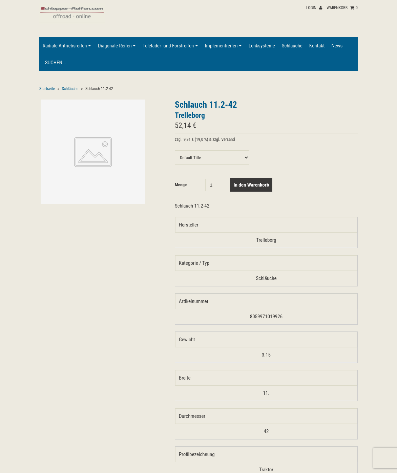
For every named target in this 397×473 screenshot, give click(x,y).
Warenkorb (342, 7)
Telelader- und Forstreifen (170, 46)
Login (314, 7)
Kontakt (317, 46)
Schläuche (292, 46)
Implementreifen (223, 46)
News (336, 46)
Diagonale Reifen (117, 46)
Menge (181, 184)
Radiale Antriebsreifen (67, 46)
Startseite (47, 88)
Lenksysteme (262, 46)
